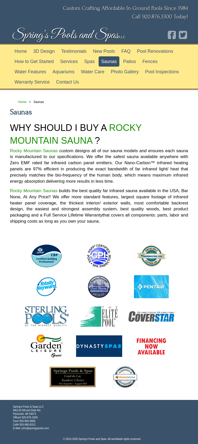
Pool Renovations (155, 51)
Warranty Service (32, 82)
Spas (89, 61)
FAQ (126, 51)
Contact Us (67, 82)
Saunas (109, 61)
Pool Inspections (162, 71)
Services (69, 61)
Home (21, 51)
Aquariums (64, 71)
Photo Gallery (125, 71)
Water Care (92, 71)
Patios (129, 61)
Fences (150, 61)
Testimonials (74, 51)
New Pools (104, 51)
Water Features (30, 71)
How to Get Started (34, 61)
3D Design (44, 51)
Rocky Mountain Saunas (34, 150)
